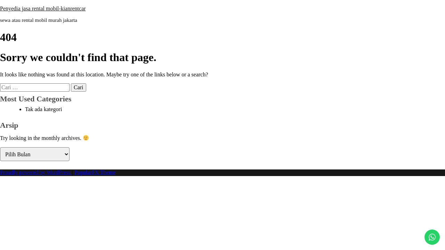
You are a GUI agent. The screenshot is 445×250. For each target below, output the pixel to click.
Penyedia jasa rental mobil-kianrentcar (43, 8)
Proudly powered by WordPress (36, 172)
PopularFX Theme (94, 172)
